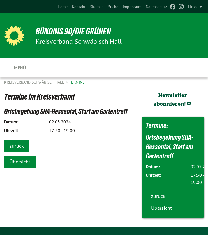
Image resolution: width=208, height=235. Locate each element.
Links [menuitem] (192, 6)
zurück (17, 145)
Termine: (157, 125)
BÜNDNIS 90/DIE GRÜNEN (73, 31)
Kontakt (78, 6)
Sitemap (97, 6)
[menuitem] (63, 6)
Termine (77, 82)
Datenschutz (156, 6)
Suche (113, 6)
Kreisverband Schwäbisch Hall (34, 82)
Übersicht (20, 161)
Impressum (132, 6)
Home (63, 6)
